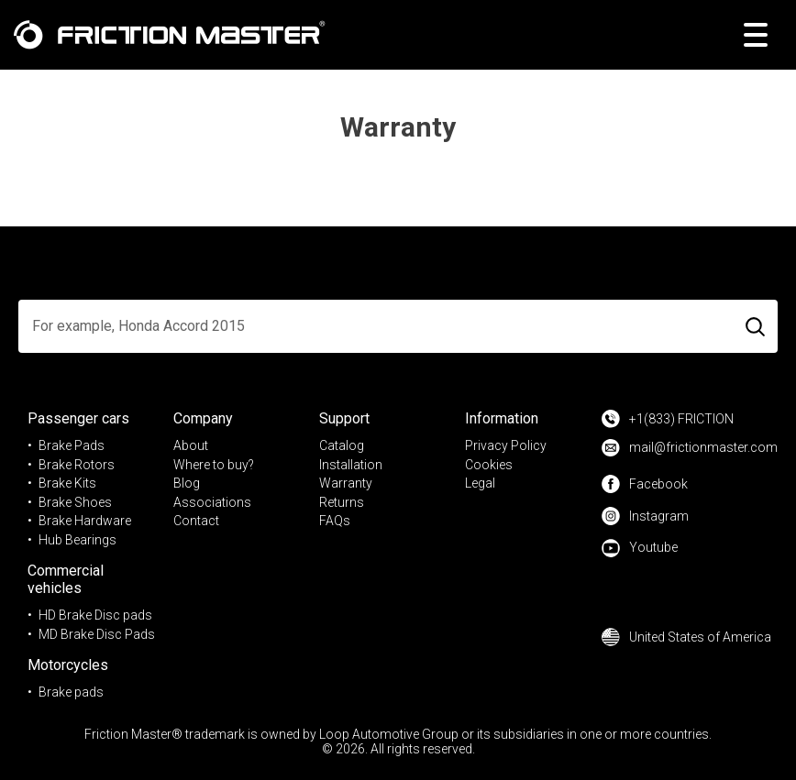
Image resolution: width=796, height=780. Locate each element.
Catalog (341, 445)
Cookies (489, 464)
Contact (196, 520)
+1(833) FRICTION (668, 419)
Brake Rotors (77, 464)
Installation (350, 464)
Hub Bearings (77, 540)
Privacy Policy (506, 445)
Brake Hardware (85, 520)
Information (501, 418)
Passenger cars (78, 418)
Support (344, 418)
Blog (186, 483)
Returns (341, 502)
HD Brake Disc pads (95, 615)
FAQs (334, 520)
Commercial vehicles (66, 579)
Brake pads (71, 692)
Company (203, 418)
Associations (212, 502)
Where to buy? (213, 464)
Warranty (345, 483)
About (190, 445)
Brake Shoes (75, 502)
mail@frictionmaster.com (690, 447)
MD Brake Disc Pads (97, 634)
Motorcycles (68, 665)
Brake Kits (67, 483)
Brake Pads (72, 445)
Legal (480, 483)
